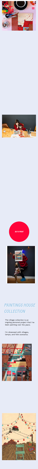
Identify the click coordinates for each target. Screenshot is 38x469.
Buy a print (19, 232)
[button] (33, 8)
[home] (3, 8)
